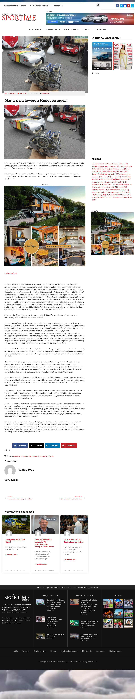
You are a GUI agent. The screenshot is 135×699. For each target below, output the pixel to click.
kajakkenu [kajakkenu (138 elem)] (97, 177)
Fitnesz (53, 651)
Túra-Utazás (87, 651)
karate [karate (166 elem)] (107, 177)
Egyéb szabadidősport (69, 651)
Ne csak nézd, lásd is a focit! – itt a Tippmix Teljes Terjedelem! (89, 624)
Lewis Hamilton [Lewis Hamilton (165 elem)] (123, 180)
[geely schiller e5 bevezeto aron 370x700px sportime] (112, 112)
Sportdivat (71, 29)
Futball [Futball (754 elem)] (114, 172)
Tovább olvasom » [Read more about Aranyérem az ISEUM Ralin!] (11, 555)
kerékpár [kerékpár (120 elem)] (116, 177)
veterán (50, 456)
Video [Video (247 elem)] (126, 193)
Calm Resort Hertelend (39, 6)
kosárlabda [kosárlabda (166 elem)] (97, 180)
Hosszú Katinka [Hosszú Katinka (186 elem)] (99, 174)
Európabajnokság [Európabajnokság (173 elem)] (104, 169)
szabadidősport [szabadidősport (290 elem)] (116, 190)
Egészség (88, 29)
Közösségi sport (115, 651)
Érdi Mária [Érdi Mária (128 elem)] (111, 198)
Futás (15, 651)
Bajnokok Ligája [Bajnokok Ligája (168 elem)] (99, 167)
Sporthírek (52, 29)
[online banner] (44, 226)
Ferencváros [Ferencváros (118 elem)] (119, 169)
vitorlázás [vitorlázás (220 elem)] (122, 195)
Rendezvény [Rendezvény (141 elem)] (102, 188)
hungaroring (26, 456)
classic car (17, 456)
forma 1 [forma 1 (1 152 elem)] (102, 171)
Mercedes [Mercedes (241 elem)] (121, 182)
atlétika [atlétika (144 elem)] (109, 164)
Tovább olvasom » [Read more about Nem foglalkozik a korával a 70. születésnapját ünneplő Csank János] (41, 564)
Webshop (102, 29)
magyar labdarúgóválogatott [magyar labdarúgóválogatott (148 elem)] (103, 182)
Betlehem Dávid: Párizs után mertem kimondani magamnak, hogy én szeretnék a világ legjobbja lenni (56, 604)
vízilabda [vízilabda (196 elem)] (100, 198)
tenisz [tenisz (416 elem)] (105, 193)
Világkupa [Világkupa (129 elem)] (111, 195)
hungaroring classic (39, 456)
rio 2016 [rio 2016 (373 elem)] (113, 187)
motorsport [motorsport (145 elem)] (98, 185)
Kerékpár (25, 651)
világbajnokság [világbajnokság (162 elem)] (99, 195)
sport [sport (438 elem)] (123, 187)
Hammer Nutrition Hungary (14, 6)
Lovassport (100, 651)
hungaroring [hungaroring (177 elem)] (113, 174)
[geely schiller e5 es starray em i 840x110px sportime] (90, 18)
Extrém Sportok (40, 651)
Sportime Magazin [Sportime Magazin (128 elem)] (100, 190)
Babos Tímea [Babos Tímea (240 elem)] (121, 164)
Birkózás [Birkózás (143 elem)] (111, 167)
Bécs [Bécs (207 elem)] (120, 167)
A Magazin (34, 29)
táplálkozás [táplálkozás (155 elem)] (115, 193)
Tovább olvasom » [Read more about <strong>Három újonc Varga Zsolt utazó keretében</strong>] (70, 560)
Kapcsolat (58, 6)
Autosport (46, 94)
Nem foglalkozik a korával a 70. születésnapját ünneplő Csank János (44, 543)
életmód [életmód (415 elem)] (121, 198)
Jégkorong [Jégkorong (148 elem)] (124, 175)
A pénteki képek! (10, 273)
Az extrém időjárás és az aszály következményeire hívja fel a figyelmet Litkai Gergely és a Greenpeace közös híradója (89, 606)
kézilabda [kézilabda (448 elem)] (110, 180)
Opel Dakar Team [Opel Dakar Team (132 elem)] (111, 185)
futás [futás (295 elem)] (124, 172)
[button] (98, 5)
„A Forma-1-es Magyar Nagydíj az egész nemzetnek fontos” (89, 637)
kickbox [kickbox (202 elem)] (126, 177)
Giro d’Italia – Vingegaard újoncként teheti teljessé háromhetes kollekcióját (55, 622)
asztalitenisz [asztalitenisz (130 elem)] (98, 164)
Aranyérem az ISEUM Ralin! (15, 541)
